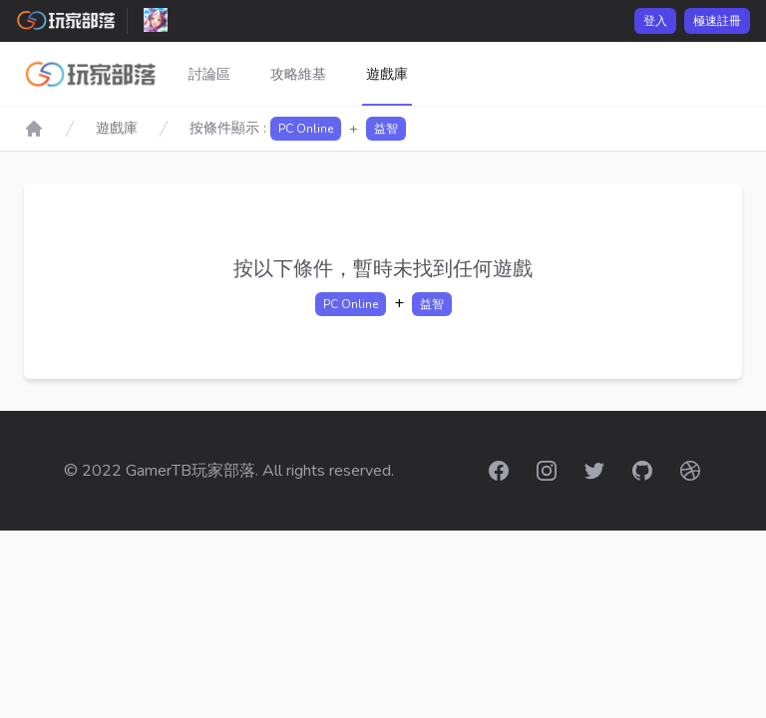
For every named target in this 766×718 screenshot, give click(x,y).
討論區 (209, 74)
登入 (655, 21)
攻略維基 (298, 74)
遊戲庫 (387, 74)
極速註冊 (717, 21)
